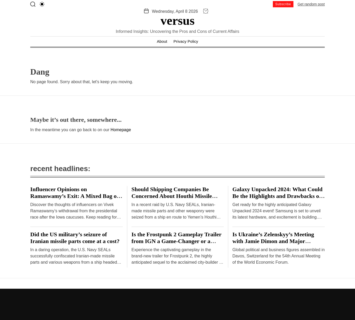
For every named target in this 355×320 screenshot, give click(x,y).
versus (177, 20)
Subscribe (283, 4)
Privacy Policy (185, 41)
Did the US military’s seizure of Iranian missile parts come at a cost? (74, 237)
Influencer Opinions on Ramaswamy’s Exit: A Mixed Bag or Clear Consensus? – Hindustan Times (76, 196)
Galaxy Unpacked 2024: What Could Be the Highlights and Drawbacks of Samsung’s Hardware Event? (277, 196)
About (162, 41)
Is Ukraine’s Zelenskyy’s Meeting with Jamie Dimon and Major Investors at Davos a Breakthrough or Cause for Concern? (275, 244)
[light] (42, 4)
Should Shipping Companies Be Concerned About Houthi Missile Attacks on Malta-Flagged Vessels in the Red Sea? (175, 199)
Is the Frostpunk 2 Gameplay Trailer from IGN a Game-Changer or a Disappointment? (176, 241)
